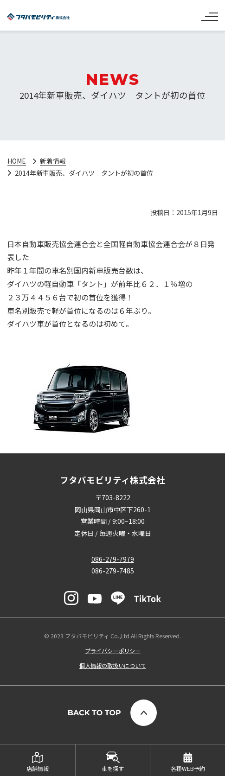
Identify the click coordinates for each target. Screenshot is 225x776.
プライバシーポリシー (113, 651)
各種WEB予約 (188, 768)
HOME (16, 160)
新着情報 (53, 160)
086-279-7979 (112, 559)
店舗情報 (37, 768)
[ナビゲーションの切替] (209, 13)
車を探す (113, 768)
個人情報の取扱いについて (112, 666)
